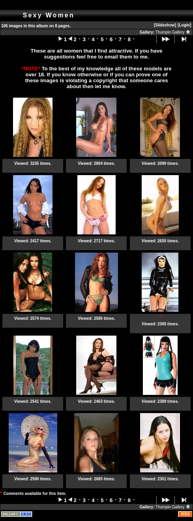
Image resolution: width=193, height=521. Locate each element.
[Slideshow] (165, 25)
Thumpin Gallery (173, 32)
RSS (185, 514)
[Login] (184, 25)
